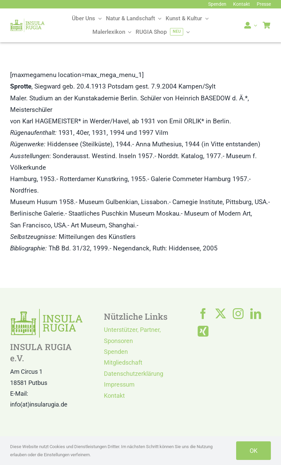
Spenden (116, 351)
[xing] (203, 331)
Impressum (119, 384)
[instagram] (238, 313)
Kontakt (114, 395)
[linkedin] (255, 313)
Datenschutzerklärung (133, 373)
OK (253, 450)
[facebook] (203, 313)
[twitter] (220, 313)
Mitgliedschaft (123, 362)
